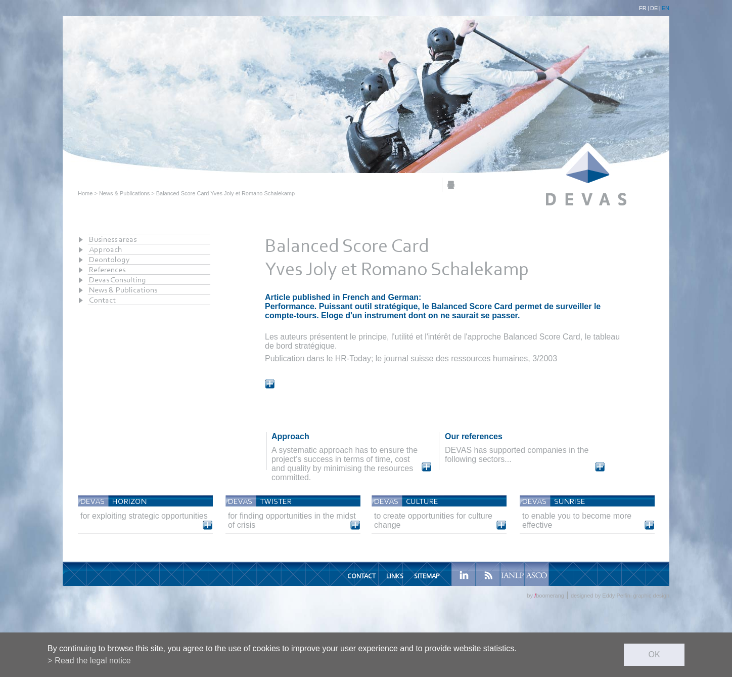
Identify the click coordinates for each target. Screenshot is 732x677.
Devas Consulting (117, 279)
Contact (102, 300)
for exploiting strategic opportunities (144, 516)
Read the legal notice (92, 660)
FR (643, 8)
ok (654, 654)
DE (654, 8)
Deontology (109, 259)
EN (665, 8)
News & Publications (124, 193)
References (107, 269)
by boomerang (545, 596)
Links (394, 576)
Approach (105, 249)
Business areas (112, 239)
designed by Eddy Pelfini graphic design (620, 596)
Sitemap (426, 576)
